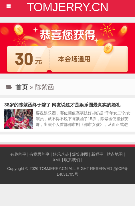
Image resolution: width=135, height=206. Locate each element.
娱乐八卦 (61, 154)
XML (57, 160)
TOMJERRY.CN (53, 168)
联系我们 (72, 160)
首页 (21, 87)
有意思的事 (39, 154)
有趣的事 (18, 154)
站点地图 (115, 154)
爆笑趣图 (80, 154)
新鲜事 (97, 154)
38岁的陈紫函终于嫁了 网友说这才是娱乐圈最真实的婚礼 (62, 104)
